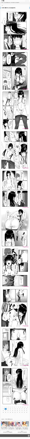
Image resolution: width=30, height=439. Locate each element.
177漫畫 (2, 0)
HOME (2, 2)
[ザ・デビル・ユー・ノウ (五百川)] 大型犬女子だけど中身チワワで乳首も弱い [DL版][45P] (11, 429)
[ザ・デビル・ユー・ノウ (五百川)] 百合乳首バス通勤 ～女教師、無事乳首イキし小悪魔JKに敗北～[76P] (18, 429)
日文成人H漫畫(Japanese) (7, 2)
